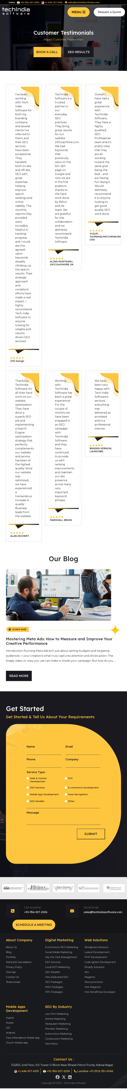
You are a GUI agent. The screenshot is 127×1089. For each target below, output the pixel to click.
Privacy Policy (14, 967)
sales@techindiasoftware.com (82, 2)
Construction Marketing (59, 1038)
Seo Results (79, 52)
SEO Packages (53, 982)
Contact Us (12, 977)
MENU (78, 12)
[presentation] (51, 834)
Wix (87, 972)
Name (31, 746)
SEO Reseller (37, 801)
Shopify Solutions (94, 967)
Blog (8, 952)
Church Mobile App (17, 1042)
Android (10, 1032)
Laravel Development (97, 952)
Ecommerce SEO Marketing (61, 947)
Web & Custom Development (38, 780)
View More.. (52, 1043)
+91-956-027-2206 (28, 2)
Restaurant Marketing (57, 1023)
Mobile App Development (44, 794)
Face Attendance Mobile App (23, 1037)
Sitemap (11, 972)
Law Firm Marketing (56, 1013)
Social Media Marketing (58, 952)
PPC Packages (54, 991)
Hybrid (10, 1017)
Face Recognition (78, 794)
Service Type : (36, 772)
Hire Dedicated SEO (56, 977)
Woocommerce (94, 982)
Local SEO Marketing (57, 967)
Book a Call (47, 52)
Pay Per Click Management (61, 957)
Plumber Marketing (56, 1028)
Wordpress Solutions (96, 947)
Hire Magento (93, 987)
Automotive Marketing (58, 1033)
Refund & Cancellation (19, 962)
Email (69, 746)
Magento (90, 977)
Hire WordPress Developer (100, 991)
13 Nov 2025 (17, 629)
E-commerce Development (83, 787)
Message (33, 812)
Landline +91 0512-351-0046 (93, 1071)
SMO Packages (54, 987)
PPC (70, 778)
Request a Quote (109, 12)
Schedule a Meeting (34, 925)
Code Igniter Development (100, 962)
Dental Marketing (55, 1018)
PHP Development (96, 957)
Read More (18, 676)
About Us (11, 947)
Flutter (10, 1022)
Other (71, 801)
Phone (31, 759)
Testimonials (13, 982)
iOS (8, 1027)
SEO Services (37, 787)
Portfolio (11, 957)
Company (72, 759)
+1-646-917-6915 (51, 2)
